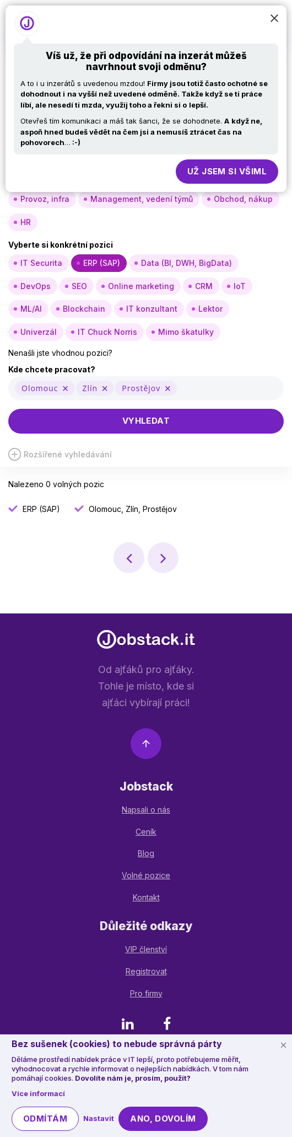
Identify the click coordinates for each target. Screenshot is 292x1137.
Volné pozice (146, 875)
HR (25, 222)
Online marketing (141, 286)
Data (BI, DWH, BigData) (186, 263)
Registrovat (146, 971)
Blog (146, 853)
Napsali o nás (146, 809)
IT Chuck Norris (107, 332)
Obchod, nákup (243, 199)
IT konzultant (151, 308)
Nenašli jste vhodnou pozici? (60, 352)
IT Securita (41, 263)
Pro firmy (146, 993)
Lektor (210, 308)
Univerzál (38, 332)
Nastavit (98, 1118)
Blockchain (84, 308)
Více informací (38, 1093)
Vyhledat (146, 420)
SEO (79, 286)
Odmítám (45, 1118)
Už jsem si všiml (227, 171)
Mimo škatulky (186, 332)
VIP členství (146, 949)
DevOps (35, 286)
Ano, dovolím (163, 1118)
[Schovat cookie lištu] (283, 1044)
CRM (204, 286)
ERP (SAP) (101, 263)
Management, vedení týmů (141, 199)
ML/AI (31, 308)
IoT (240, 286)
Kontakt (146, 897)
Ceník (146, 831)
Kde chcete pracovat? (51, 369)
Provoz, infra (44, 199)
